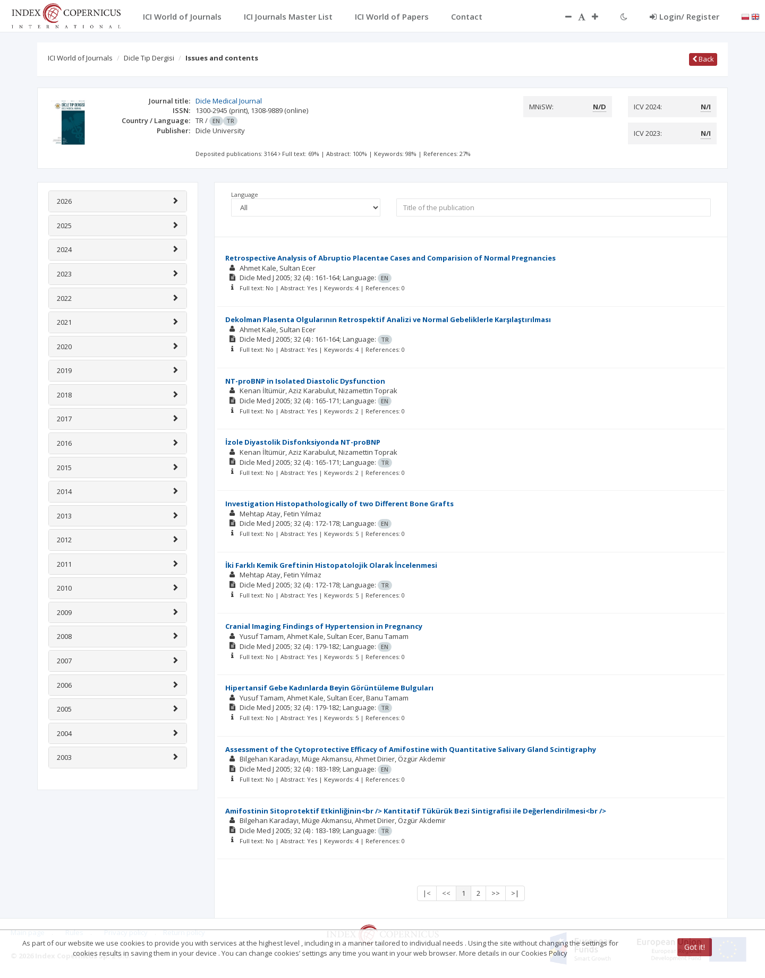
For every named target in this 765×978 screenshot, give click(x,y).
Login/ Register (684, 16)
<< (446, 893)
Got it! (694, 947)
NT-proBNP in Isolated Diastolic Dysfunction (305, 381)
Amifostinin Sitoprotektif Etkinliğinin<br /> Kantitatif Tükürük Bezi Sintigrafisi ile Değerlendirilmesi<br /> (415, 811)
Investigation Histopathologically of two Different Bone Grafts (339, 503)
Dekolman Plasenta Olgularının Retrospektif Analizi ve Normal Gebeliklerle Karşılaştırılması (388, 319)
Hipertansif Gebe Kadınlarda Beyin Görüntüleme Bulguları (329, 688)
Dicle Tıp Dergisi (149, 58)
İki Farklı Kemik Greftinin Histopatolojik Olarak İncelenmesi (331, 565)
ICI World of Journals (80, 58)
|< (427, 893)
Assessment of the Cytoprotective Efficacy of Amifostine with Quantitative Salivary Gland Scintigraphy (410, 749)
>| (515, 893)
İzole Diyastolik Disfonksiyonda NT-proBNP (302, 442)
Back (703, 59)
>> (495, 893)
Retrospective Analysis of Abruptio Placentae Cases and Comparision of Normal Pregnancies (390, 258)
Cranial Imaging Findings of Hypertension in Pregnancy (323, 626)
